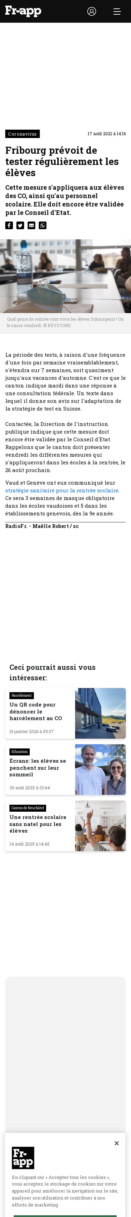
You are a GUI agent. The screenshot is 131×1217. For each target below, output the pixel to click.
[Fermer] (116, 1159)
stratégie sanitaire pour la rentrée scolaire (61, 490)
